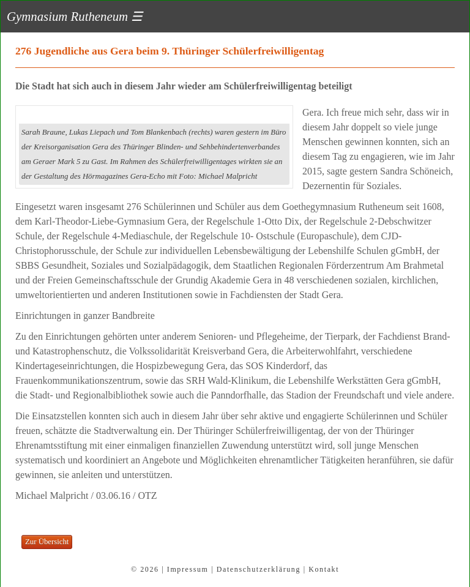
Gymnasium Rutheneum (75, 16)
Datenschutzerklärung (258, 569)
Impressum (188, 569)
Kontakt (323, 569)
